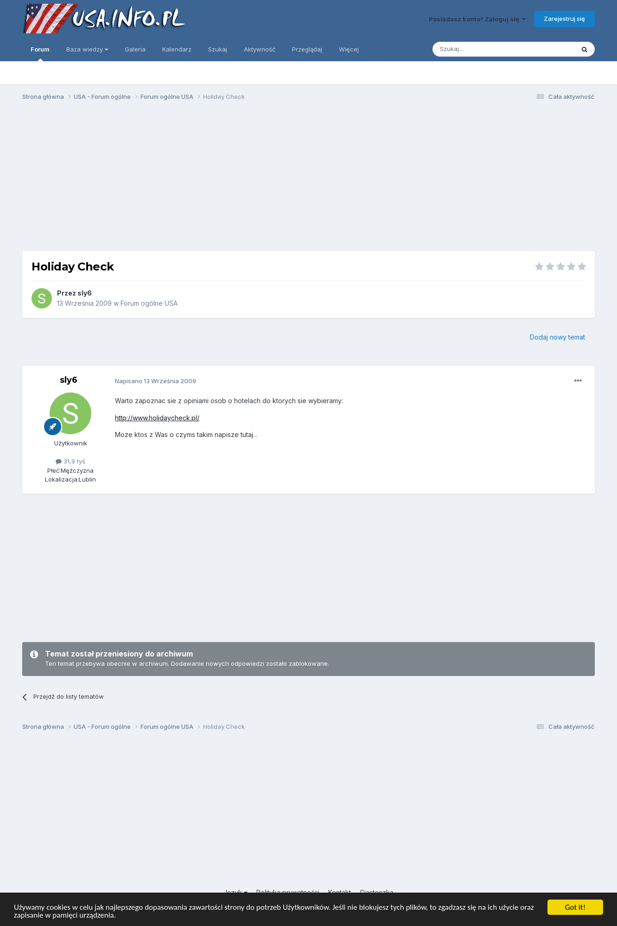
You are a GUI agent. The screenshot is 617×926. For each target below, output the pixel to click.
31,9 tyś (70, 461)
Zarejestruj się (564, 18)
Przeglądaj (307, 49)
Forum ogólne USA (149, 303)
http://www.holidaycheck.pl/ (157, 418)
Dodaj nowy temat (557, 337)
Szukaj (217, 49)
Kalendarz (176, 49)
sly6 (84, 293)
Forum (40, 53)
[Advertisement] (308, 180)
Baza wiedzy (87, 49)
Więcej (349, 49)
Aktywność (259, 49)
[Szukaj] (480, 49)
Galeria (135, 49)
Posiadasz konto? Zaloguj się (477, 19)
